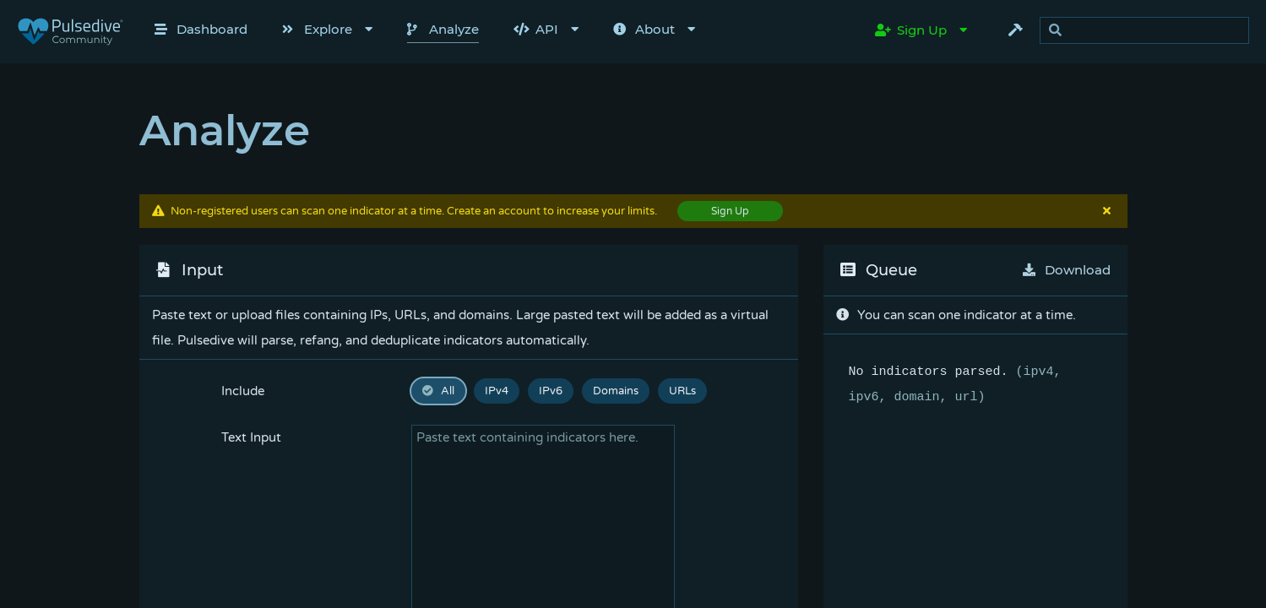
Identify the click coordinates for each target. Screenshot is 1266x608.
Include (242, 391)
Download (1067, 270)
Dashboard (201, 29)
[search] (1149, 30)
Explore (317, 29)
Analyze (443, 29)
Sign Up (911, 30)
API (535, 29)
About (644, 29)
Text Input (251, 437)
